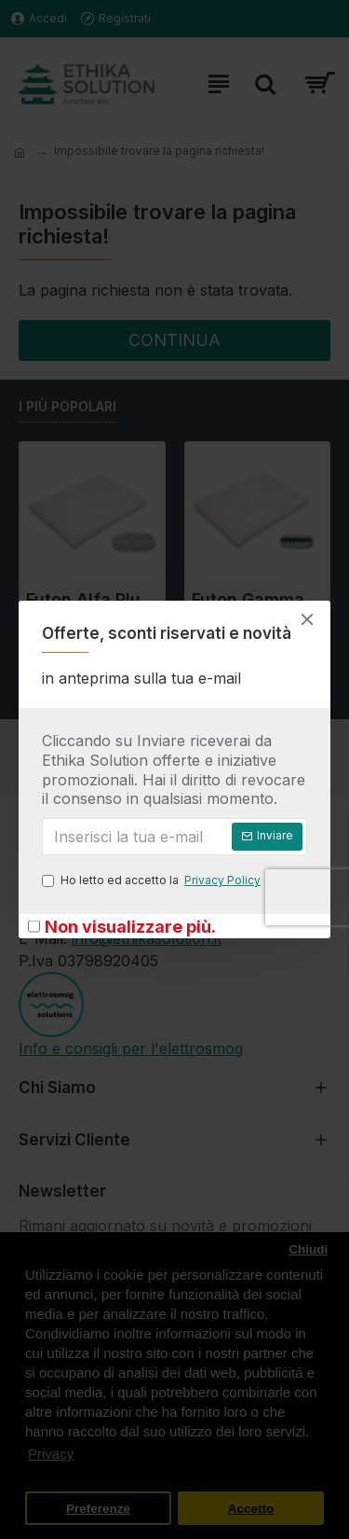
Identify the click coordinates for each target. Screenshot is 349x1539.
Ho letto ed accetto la (152, 880)
